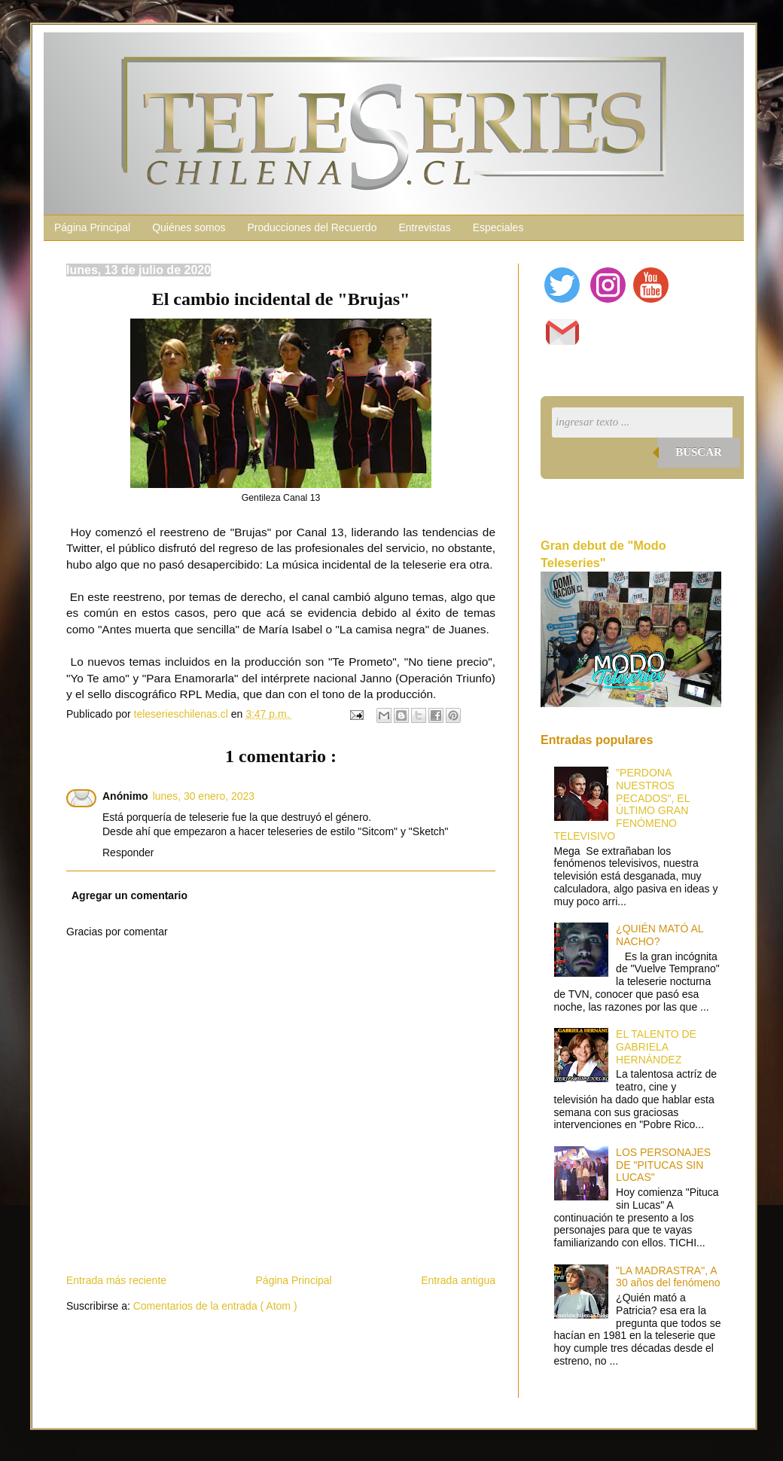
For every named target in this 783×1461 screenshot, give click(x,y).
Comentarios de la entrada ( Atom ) (215, 1306)
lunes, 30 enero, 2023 (203, 796)
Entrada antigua (458, 1280)
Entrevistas (424, 227)
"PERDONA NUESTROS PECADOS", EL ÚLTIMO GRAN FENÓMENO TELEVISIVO (622, 804)
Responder (128, 852)
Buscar (698, 452)
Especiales (498, 227)
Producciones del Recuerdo (311, 227)
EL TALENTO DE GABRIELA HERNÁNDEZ (656, 1047)
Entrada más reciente (116, 1280)
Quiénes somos (188, 227)
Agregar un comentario (129, 895)
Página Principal (92, 227)
